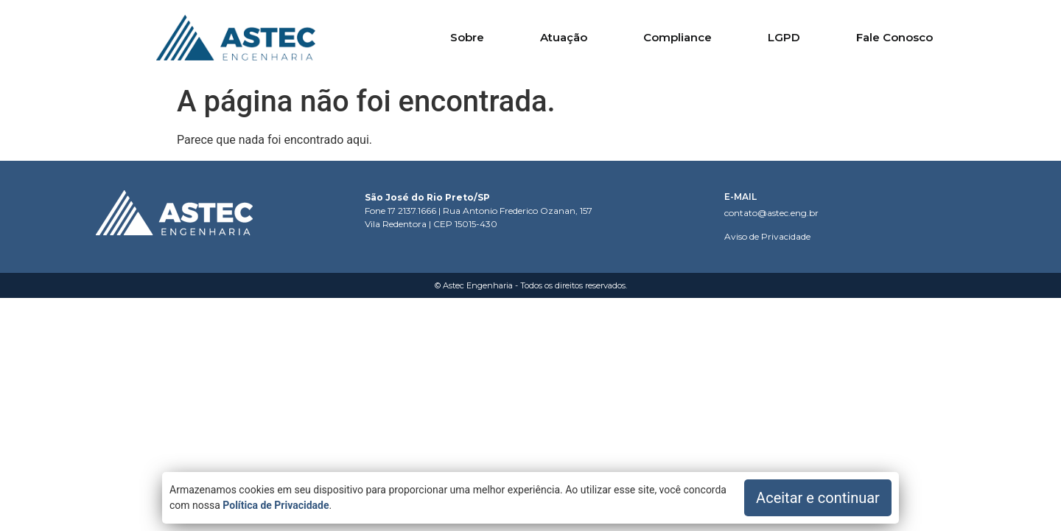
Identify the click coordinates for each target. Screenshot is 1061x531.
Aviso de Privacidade (767, 236)
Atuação (563, 37)
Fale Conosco (894, 37)
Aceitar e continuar (818, 498)
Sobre (467, 37)
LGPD (784, 37)
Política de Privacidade (276, 505)
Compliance (677, 37)
